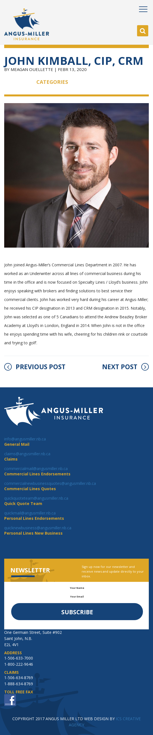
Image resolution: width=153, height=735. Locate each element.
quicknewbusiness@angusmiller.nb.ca (37, 527)
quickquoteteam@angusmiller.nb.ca (36, 498)
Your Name (77, 588)
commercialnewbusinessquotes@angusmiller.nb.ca (50, 483)
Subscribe (77, 612)
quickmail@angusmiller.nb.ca (30, 513)
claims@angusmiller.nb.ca (27, 453)
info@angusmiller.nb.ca (25, 439)
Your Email (77, 596)
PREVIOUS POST (34, 366)
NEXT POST (125, 366)
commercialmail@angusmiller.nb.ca (36, 468)
